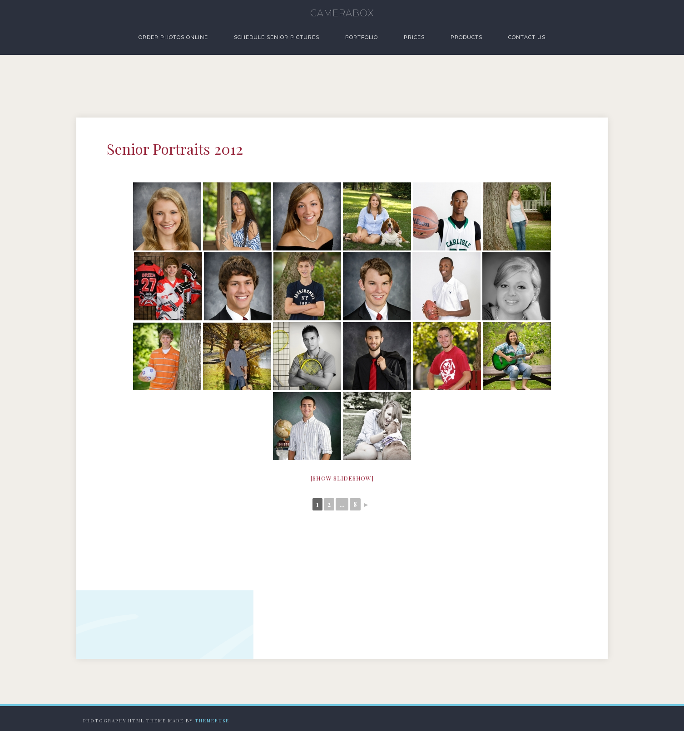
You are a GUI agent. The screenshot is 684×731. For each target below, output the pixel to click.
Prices (414, 37)
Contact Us (526, 37)
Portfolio (361, 37)
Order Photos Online (173, 37)
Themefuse (212, 720)
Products (466, 37)
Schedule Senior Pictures (276, 37)
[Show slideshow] (342, 478)
